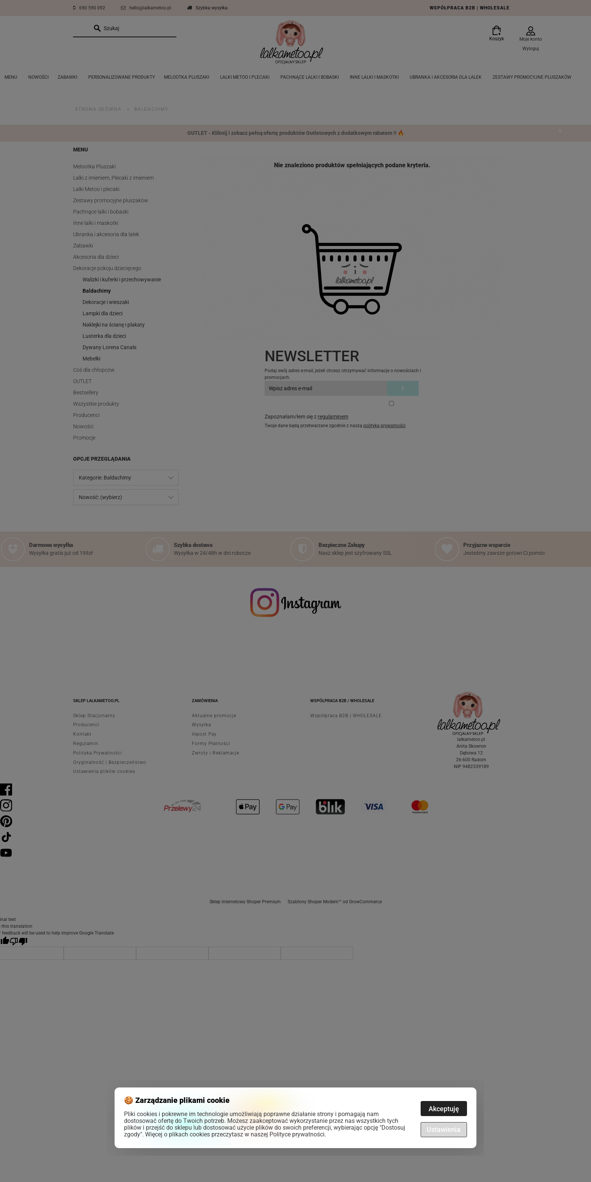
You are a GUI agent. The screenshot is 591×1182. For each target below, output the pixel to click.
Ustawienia (444, 1129)
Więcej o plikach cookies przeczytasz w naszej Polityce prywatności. (235, 1134)
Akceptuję (444, 1109)
